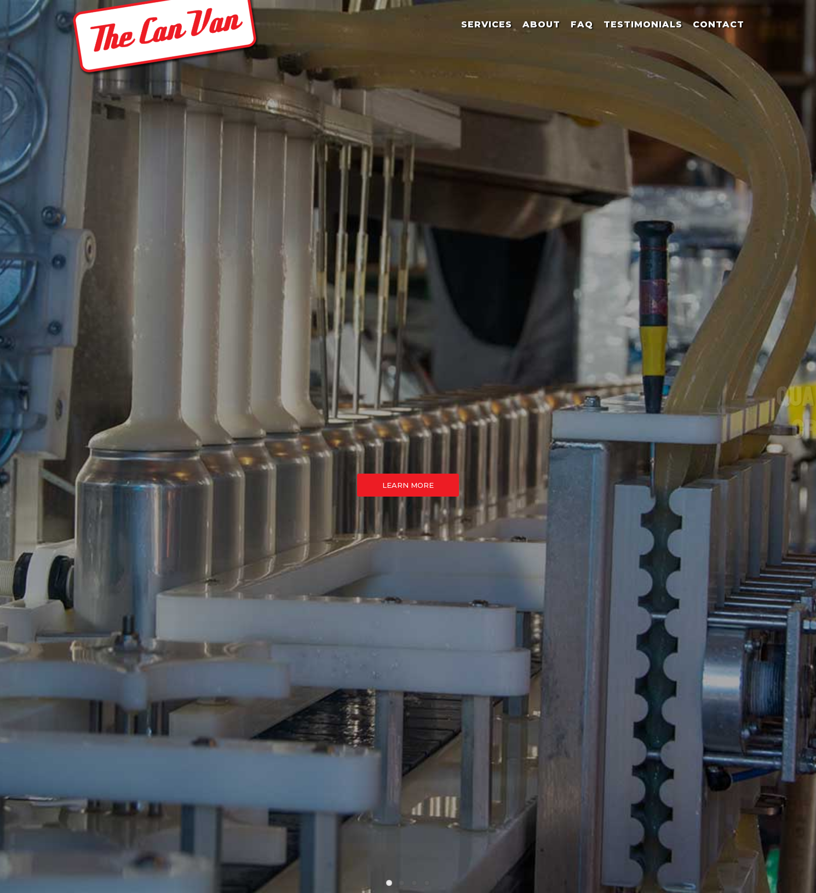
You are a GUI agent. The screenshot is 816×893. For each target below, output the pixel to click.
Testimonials (643, 24)
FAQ (582, 24)
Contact (718, 24)
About (541, 24)
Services (486, 24)
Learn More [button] (408, 485)
